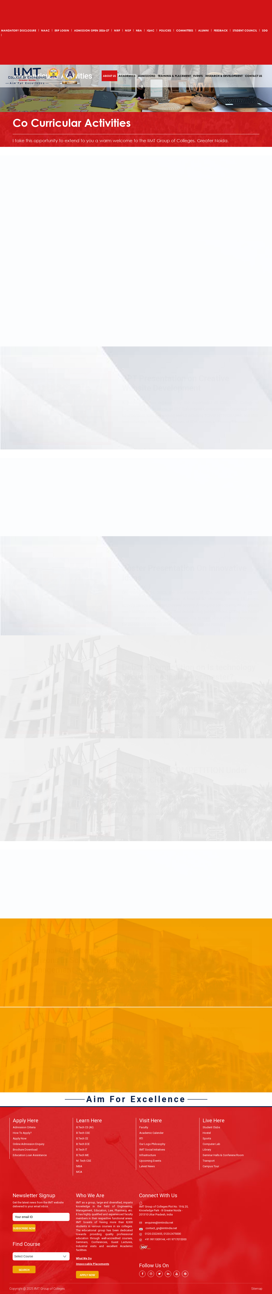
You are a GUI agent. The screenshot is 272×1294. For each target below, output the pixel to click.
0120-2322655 (153, 1233)
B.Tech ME (82, 1155)
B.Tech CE (82, 1138)
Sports (207, 1138)
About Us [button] (109, 76)
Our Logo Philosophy (152, 1144)
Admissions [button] (146, 76)
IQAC (150, 30)
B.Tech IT (81, 1149)
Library (207, 1149)
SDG (265, 30)
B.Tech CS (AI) (85, 1127)
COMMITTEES (184, 30)
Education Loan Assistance (30, 1155)
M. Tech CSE (83, 1160)
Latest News (147, 1166)
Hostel (207, 1132)
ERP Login (62, 30)
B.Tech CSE (83, 1132)
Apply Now (20, 1138)
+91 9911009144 (155, 1239)
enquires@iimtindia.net (159, 1222)
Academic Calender (151, 1132)
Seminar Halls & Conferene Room (223, 1155)
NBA (139, 30)
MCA (79, 1171)
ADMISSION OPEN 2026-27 (91, 30)
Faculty (143, 1127)
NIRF (117, 30)
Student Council (245, 30)
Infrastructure (147, 1155)
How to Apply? (22, 1132)
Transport (209, 1160)
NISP (128, 30)
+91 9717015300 (176, 1239)
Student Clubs (211, 1127)
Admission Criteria (24, 1127)
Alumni (203, 30)
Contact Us (253, 76)
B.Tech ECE (83, 1144)
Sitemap (256, 1288)
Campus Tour (211, 1166)
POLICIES (165, 30)
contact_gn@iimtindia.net (161, 1228)
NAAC (45, 30)
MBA (79, 1166)
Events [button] (198, 76)
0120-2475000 (172, 1233)
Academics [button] (127, 76)
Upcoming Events (150, 1160)
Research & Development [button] (223, 76)
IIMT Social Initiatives (152, 1149)
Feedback (221, 30)
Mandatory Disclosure (18, 30)
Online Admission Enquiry (28, 1144)
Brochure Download (25, 1149)
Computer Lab (211, 1144)
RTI (141, 1138)
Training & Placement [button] (174, 76)
